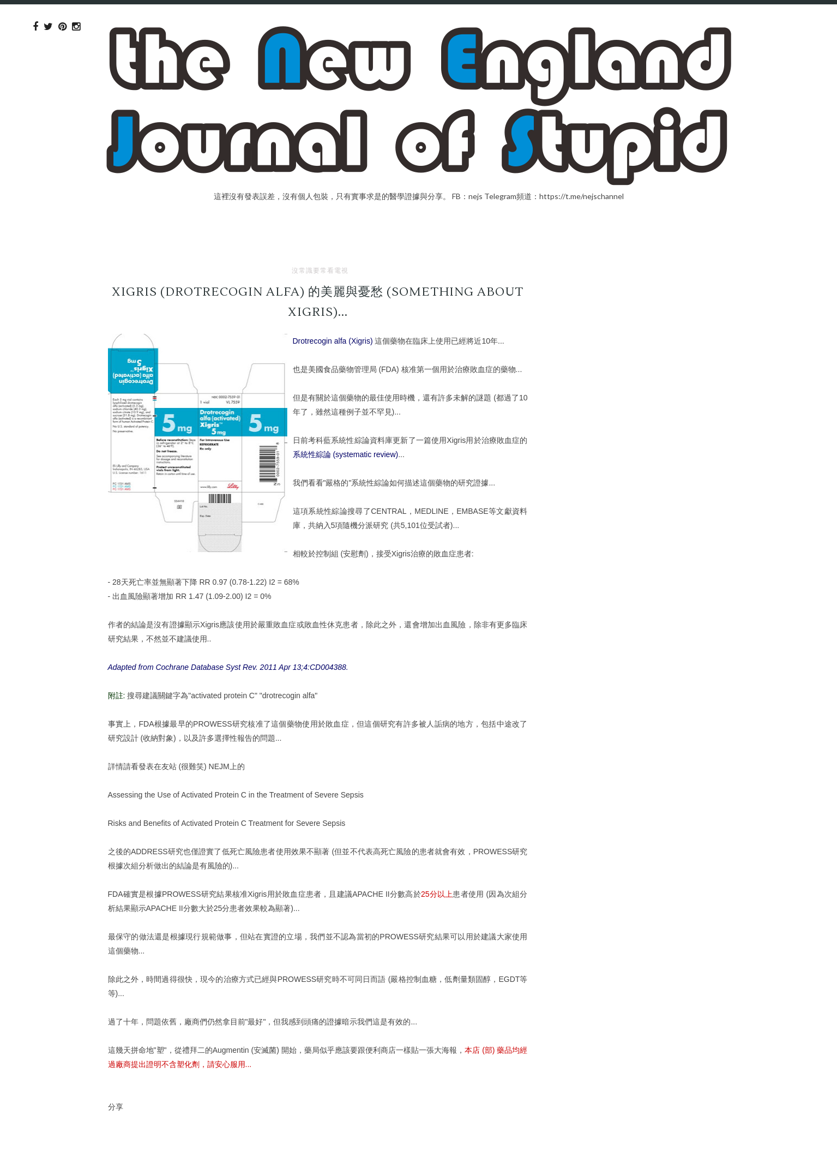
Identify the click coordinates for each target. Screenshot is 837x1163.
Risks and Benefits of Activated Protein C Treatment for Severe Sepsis (227, 823)
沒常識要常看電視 (320, 270)
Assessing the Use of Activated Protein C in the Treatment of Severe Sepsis (236, 794)
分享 (115, 1106)
